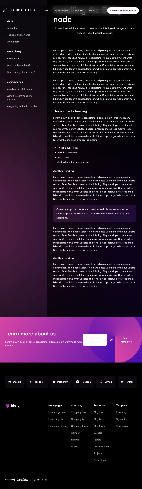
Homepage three (57, 425)
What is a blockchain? (18, 65)
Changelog (122, 425)
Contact (75, 432)
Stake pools (13, 41)
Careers (98, 432)
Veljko (44, 479)
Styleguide (121, 419)
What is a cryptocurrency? (21, 72)
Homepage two (56, 419)
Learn (10, 20)
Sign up (75, 439)
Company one (78, 412)
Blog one (98, 412)
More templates (125, 339)
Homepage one (56, 412)
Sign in (74, 446)
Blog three (99, 425)
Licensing (121, 412)
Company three (79, 425)
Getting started (15, 81)
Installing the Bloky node (20, 88)
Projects (98, 453)
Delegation (12, 27)
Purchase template (95, 339)
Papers (97, 439)
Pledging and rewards (18, 34)
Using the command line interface (20, 97)
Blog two (98, 419)
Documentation (102, 446)
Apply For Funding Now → (123, 10)
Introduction (13, 58)
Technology (100, 460)
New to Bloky (14, 51)
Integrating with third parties (22, 106)
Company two (78, 419)
